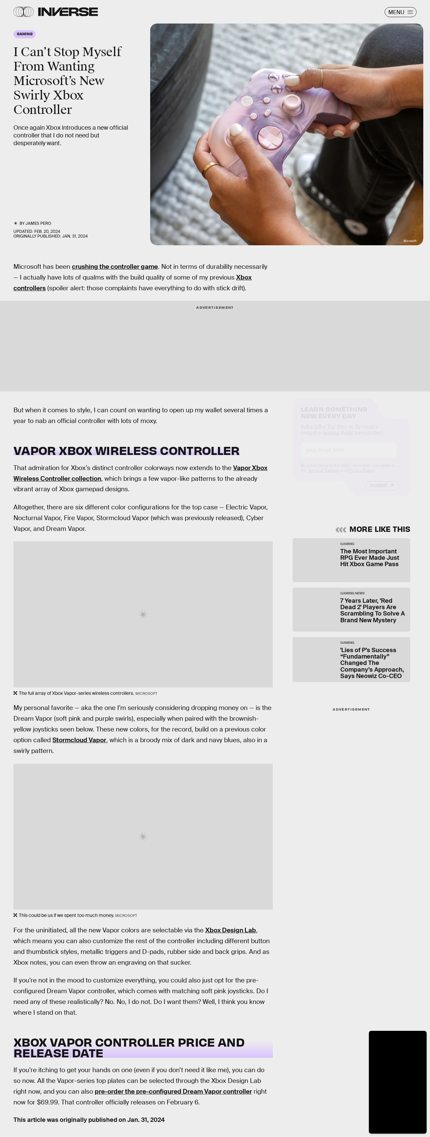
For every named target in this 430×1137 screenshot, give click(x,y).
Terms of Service (323, 476)
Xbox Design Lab (230, 930)
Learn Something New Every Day (334, 418)
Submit (379, 492)
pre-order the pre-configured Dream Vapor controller (173, 1091)
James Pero (38, 223)
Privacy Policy (361, 476)
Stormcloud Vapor (79, 740)
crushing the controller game (115, 266)
